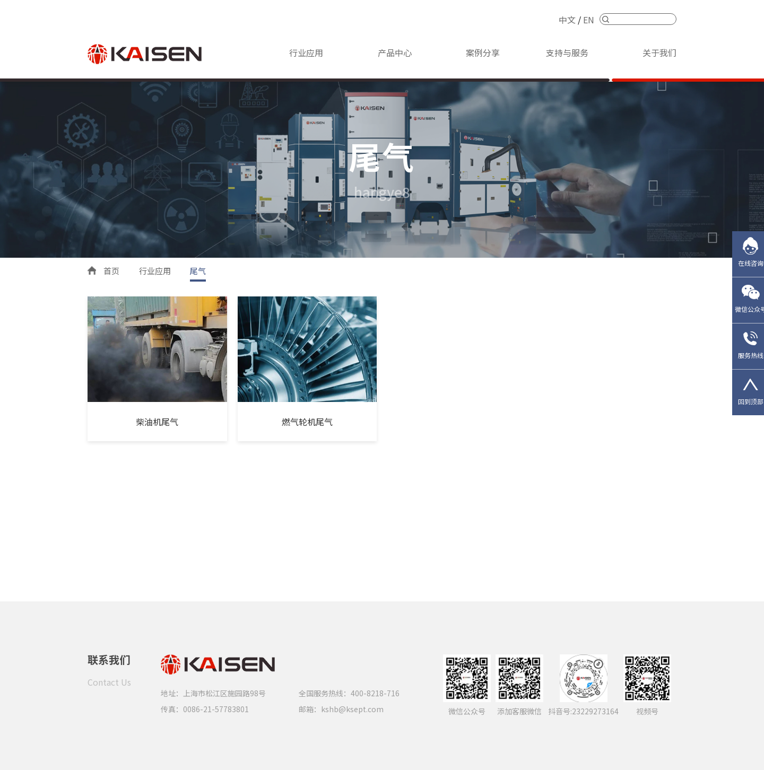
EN (588, 19)
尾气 (198, 270)
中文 (567, 19)
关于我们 (659, 52)
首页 (111, 270)
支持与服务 (567, 52)
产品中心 (395, 52)
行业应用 (306, 52)
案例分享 (483, 52)
